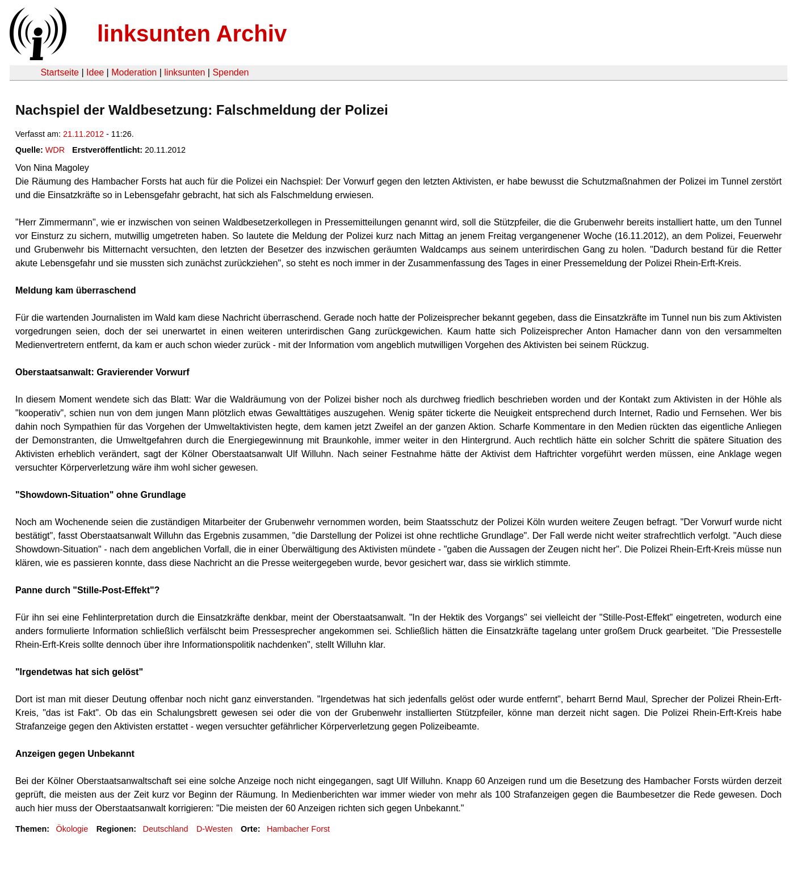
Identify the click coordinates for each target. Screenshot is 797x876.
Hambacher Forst (298, 828)
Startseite (59, 72)
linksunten (184, 72)
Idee (95, 72)
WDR (55, 149)
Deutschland (165, 828)
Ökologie (72, 828)
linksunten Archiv (192, 33)
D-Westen (214, 828)
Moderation (134, 72)
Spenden (230, 72)
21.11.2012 (83, 134)
